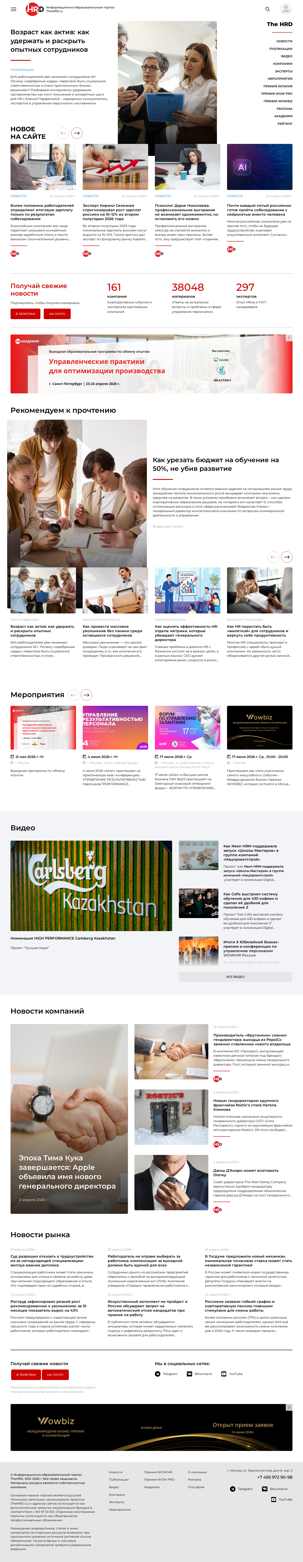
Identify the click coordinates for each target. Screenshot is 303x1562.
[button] (284, 9)
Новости (284, 41)
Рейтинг (285, 124)
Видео (286, 56)
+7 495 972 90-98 (274, 1477)
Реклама (284, 109)
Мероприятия (280, 79)
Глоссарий (196, 1487)
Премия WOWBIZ (278, 101)
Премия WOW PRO (276, 94)
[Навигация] (13, 9)
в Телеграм (25, 314)
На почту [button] (57, 314)
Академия (283, 116)
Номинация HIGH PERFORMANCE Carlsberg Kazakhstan (63, 938)
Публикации (22, 70)
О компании (197, 1472)
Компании (282, 64)
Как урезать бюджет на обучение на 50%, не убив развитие (216, 464)
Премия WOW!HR (277, 86)
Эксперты (283, 71)
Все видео (235, 977)
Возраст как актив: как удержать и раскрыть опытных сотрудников (50, 40)
